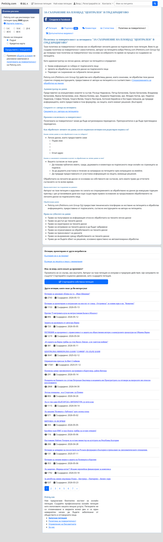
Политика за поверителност (132, 28)
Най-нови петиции (62, 3)
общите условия (25, 132)
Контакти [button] (107, 3)
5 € (8, 104)
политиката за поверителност (21, 138)
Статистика (107, 28)
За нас (52, 527)
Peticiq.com (9, 3)
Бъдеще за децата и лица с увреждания (63, 261)
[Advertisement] (20, 45)
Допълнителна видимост (59, 33)
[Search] (133, 3)
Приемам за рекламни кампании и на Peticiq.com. (21, 136)
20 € (28, 104)
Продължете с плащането (18, 126)
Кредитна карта (17, 119)
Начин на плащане (13, 113)
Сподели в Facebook (57, 19)
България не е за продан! (57, 256)
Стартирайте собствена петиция (76, 281)
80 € (18, 108)
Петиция (51, 28)
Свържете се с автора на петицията (61, 111)
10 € (18, 104)
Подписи (69, 28)
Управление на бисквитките (62, 524)
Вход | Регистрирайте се (87, 3)
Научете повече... (13, 99)
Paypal (13, 116)
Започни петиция (41, 3)
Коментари (89, 28)
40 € (9, 108)
